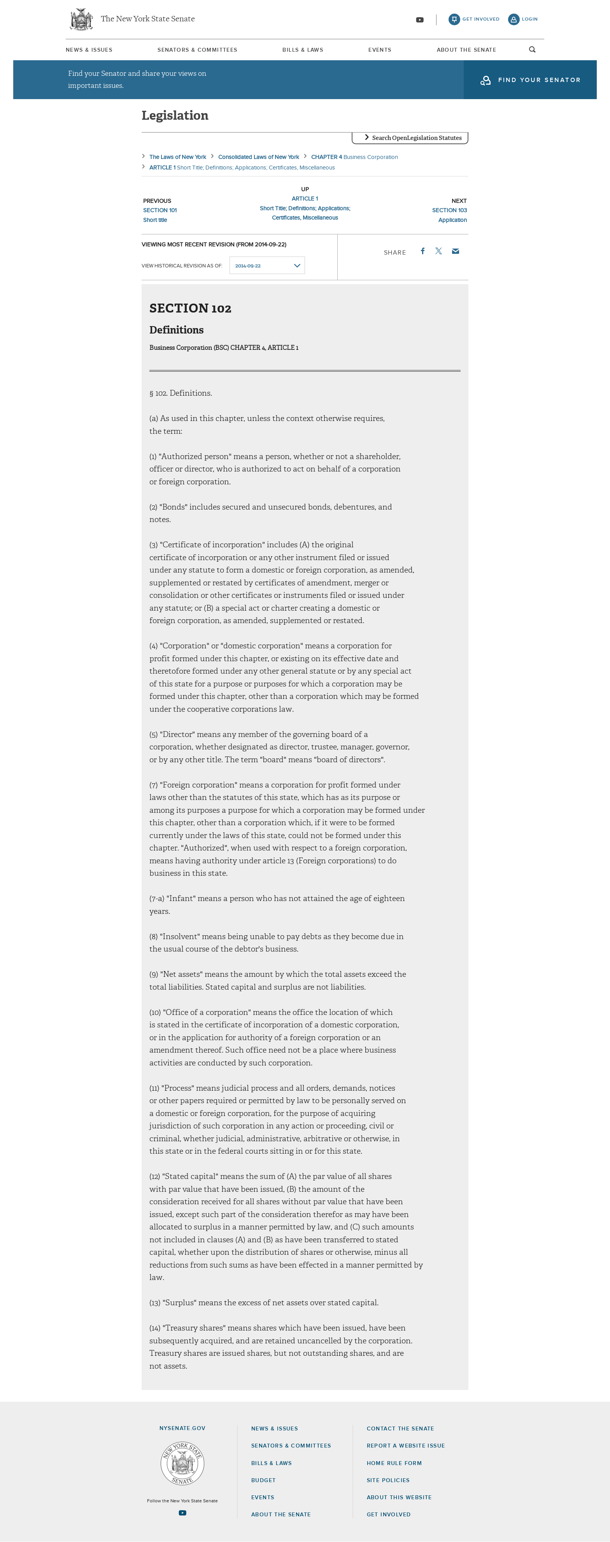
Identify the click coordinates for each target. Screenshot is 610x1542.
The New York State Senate (148, 19)
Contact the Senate (401, 1429)
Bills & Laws (302, 50)
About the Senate (281, 1515)
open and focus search (532, 52)
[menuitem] (89, 50)
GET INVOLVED (389, 1515)
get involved (481, 19)
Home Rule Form (394, 1463)
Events (379, 50)
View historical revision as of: (182, 265)
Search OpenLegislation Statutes (417, 138)
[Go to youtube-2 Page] (182, 1513)
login (530, 19)
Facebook (422, 251)
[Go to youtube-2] (419, 19)
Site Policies (388, 1480)
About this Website (399, 1497)
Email (455, 251)
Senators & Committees (197, 50)
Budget (263, 1480)
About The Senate (466, 50)
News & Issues (89, 50)
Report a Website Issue (406, 1446)
